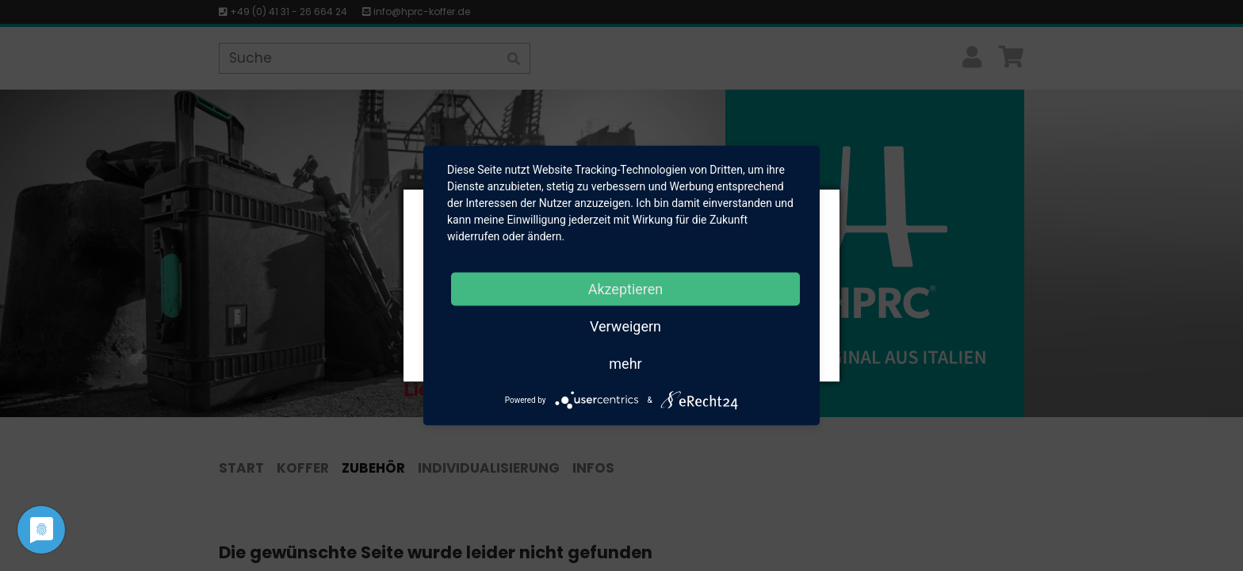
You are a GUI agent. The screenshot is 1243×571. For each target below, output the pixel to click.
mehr (625, 363)
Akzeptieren (626, 289)
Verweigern (625, 326)
